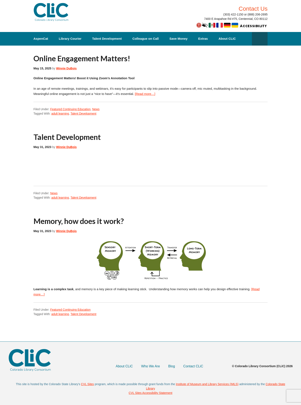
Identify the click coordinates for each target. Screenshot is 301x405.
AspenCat (40, 38)
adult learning (60, 113)
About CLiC (227, 38)
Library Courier (70, 38)
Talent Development (107, 38)
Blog (171, 366)
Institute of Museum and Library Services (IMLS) (207, 384)
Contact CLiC (193, 366)
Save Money (178, 38)
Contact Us (253, 8)
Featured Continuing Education (70, 109)
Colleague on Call (145, 38)
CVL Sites (87, 384)
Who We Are (150, 366)
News (95, 109)
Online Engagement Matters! (81, 58)
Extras (203, 38)
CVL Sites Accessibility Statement (150, 393)
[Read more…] (145, 94)
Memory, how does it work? (78, 221)
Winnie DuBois (66, 68)
